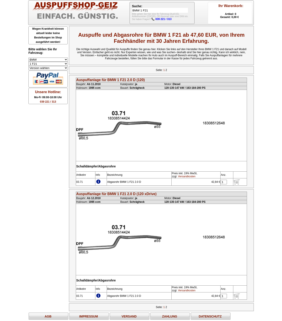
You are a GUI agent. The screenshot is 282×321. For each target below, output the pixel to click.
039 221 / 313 (48, 101)
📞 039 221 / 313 (161, 19)
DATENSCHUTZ (210, 316)
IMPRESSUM (88, 316)
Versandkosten (186, 176)
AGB (48, 316)
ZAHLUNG (169, 316)
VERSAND (129, 316)
